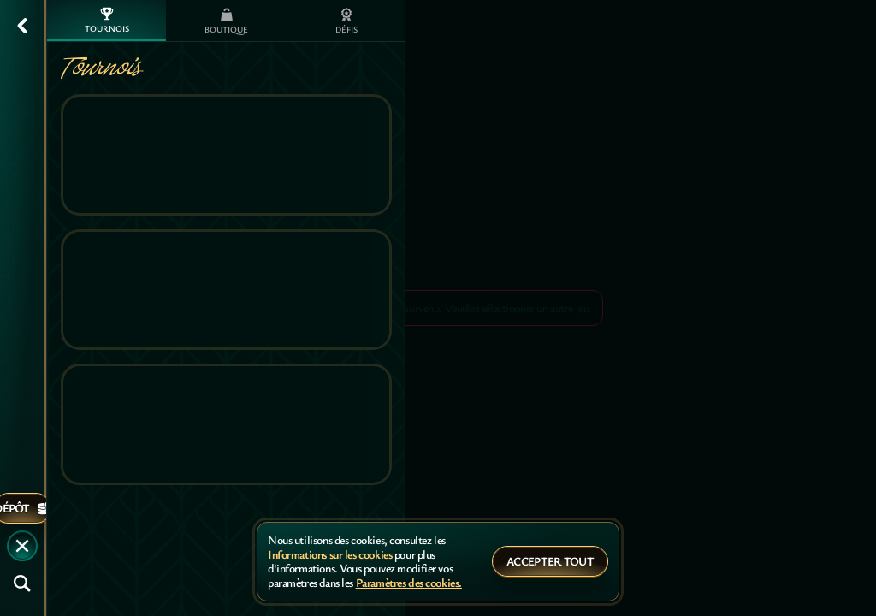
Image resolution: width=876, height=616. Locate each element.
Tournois (107, 20)
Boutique (226, 21)
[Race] (22, 545)
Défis (346, 21)
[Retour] (22, 25)
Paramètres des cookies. (409, 583)
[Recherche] (22, 583)
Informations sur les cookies (330, 555)
